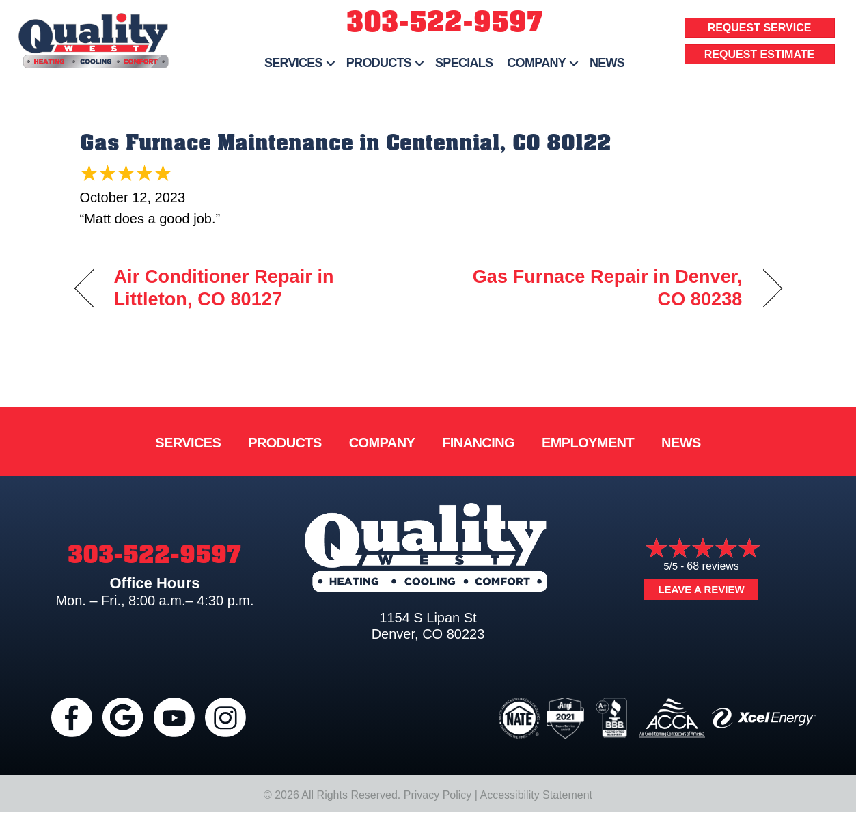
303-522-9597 (444, 22)
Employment (588, 442)
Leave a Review (701, 589)
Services (293, 63)
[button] (330, 63)
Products (378, 63)
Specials (464, 63)
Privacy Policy (438, 795)
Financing (478, 442)
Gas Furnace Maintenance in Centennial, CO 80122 (345, 142)
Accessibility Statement (536, 795)
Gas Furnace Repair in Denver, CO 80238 (595, 288)
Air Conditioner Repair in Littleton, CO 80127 (224, 288)
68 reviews (712, 566)
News (607, 63)
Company (536, 63)
